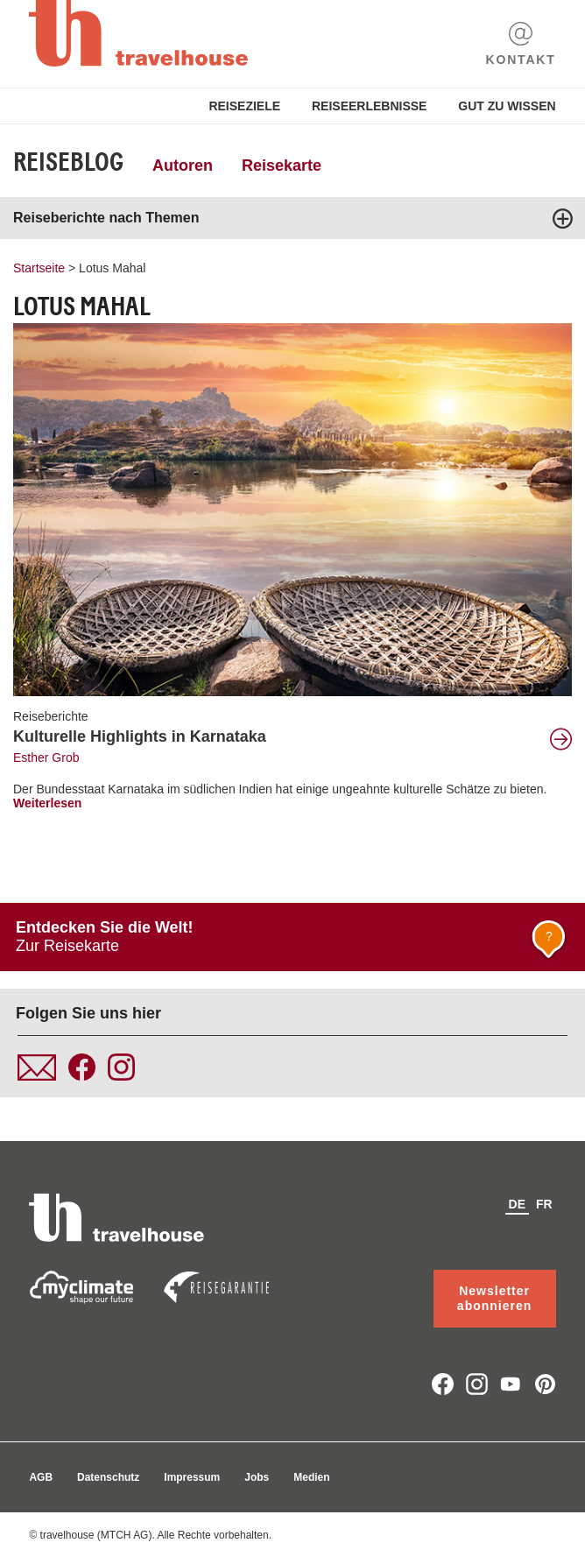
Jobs (256, 1477)
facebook (443, 1384)
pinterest (545, 1384)
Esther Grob (46, 757)
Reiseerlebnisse (369, 106)
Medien (311, 1477)
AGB (41, 1477)
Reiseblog (68, 162)
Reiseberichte (50, 716)
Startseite (39, 268)
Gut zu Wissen (506, 106)
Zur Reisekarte (293, 941)
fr (544, 1204)
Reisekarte (281, 165)
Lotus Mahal (112, 268)
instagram (477, 1384)
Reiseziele (244, 106)
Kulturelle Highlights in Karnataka (139, 736)
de (517, 1204)
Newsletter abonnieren (494, 1298)
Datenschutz (108, 1477)
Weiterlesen (47, 803)
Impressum (192, 1477)
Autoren (182, 165)
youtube (511, 1384)
